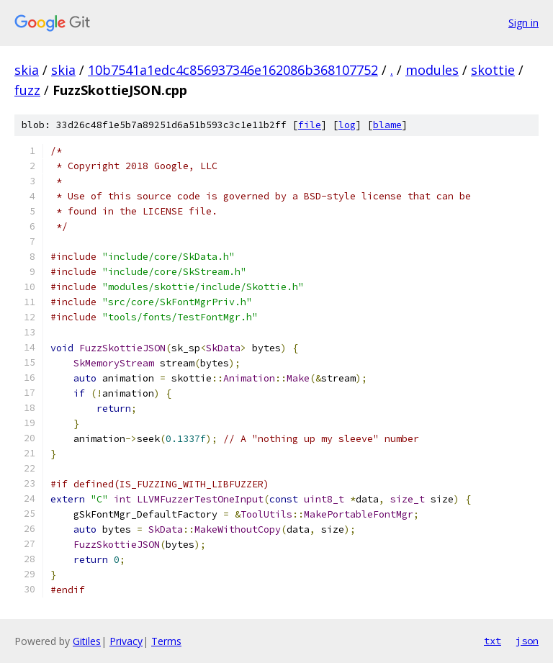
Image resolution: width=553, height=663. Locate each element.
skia (26, 69)
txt (492, 640)
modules (432, 69)
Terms (166, 641)
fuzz (27, 90)
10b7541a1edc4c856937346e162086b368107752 (233, 69)
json (527, 640)
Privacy (126, 641)
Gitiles (87, 641)
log (347, 125)
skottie (493, 69)
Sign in (523, 23)
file (309, 125)
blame (387, 125)
